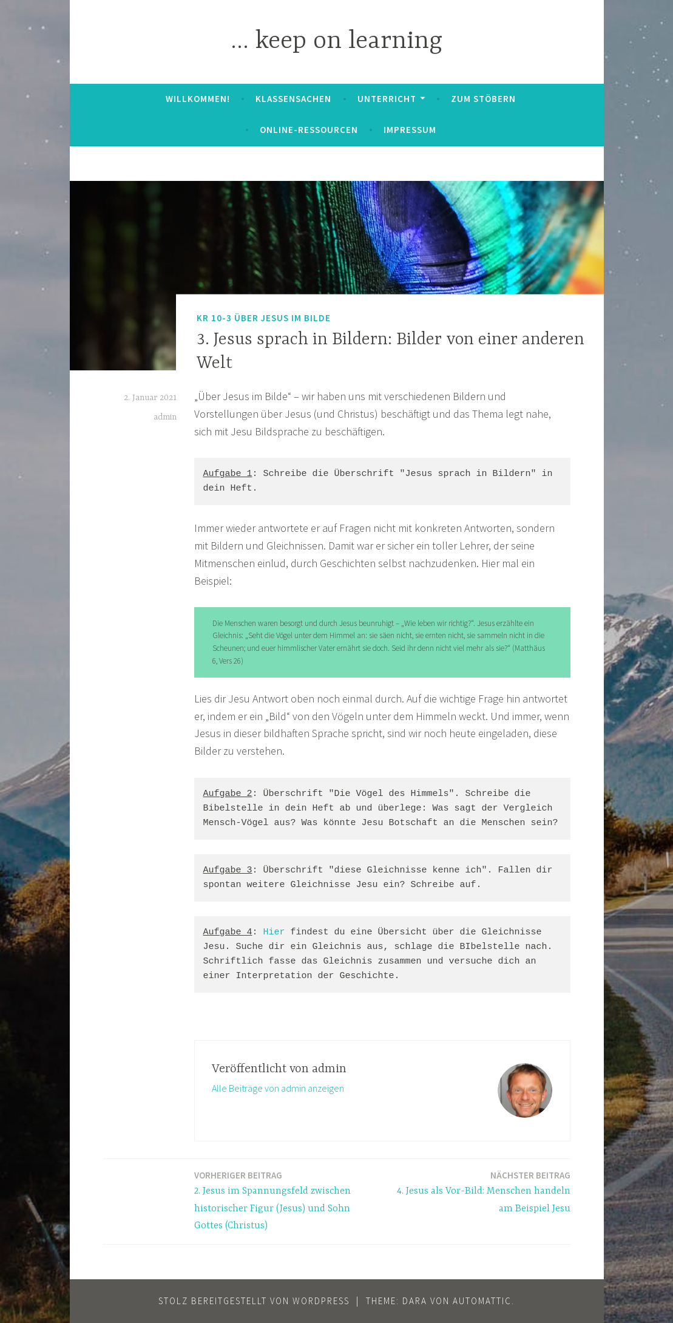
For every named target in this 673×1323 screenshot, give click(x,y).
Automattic (482, 1301)
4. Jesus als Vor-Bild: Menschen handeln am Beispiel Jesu (480, 1191)
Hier (274, 932)
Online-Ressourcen (309, 129)
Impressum (410, 129)
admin (165, 417)
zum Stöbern (483, 98)
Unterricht (386, 98)
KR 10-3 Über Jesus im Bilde (264, 317)
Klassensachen (293, 98)
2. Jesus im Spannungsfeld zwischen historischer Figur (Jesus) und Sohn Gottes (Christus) (284, 1200)
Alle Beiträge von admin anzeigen (278, 1088)
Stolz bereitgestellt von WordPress (254, 1301)
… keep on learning (336, 41)
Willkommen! (198, 98)
